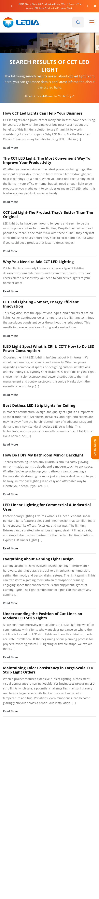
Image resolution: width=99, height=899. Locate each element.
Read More (10, 148)
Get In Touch (95, 447)
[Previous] (11, 6)
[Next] (88, 6)
